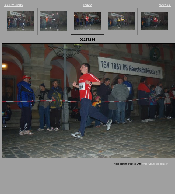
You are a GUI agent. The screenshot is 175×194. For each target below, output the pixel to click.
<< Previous (13, 5)
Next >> (165, 5)
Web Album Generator (155, 163)
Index (87, 5)
